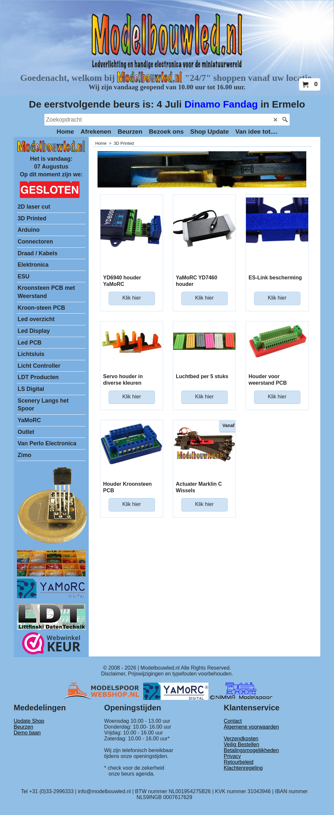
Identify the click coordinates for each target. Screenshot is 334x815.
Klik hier (131, 298)
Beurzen (23, 727)
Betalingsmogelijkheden (251, 750)
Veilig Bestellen (241, 744)
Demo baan (27, 732)
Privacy (232, 756)
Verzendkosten (241, 738)
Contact (233, 721)
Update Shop (29, 721)
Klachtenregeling (243, 768)
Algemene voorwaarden (251, 727)
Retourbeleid (238, 762)
